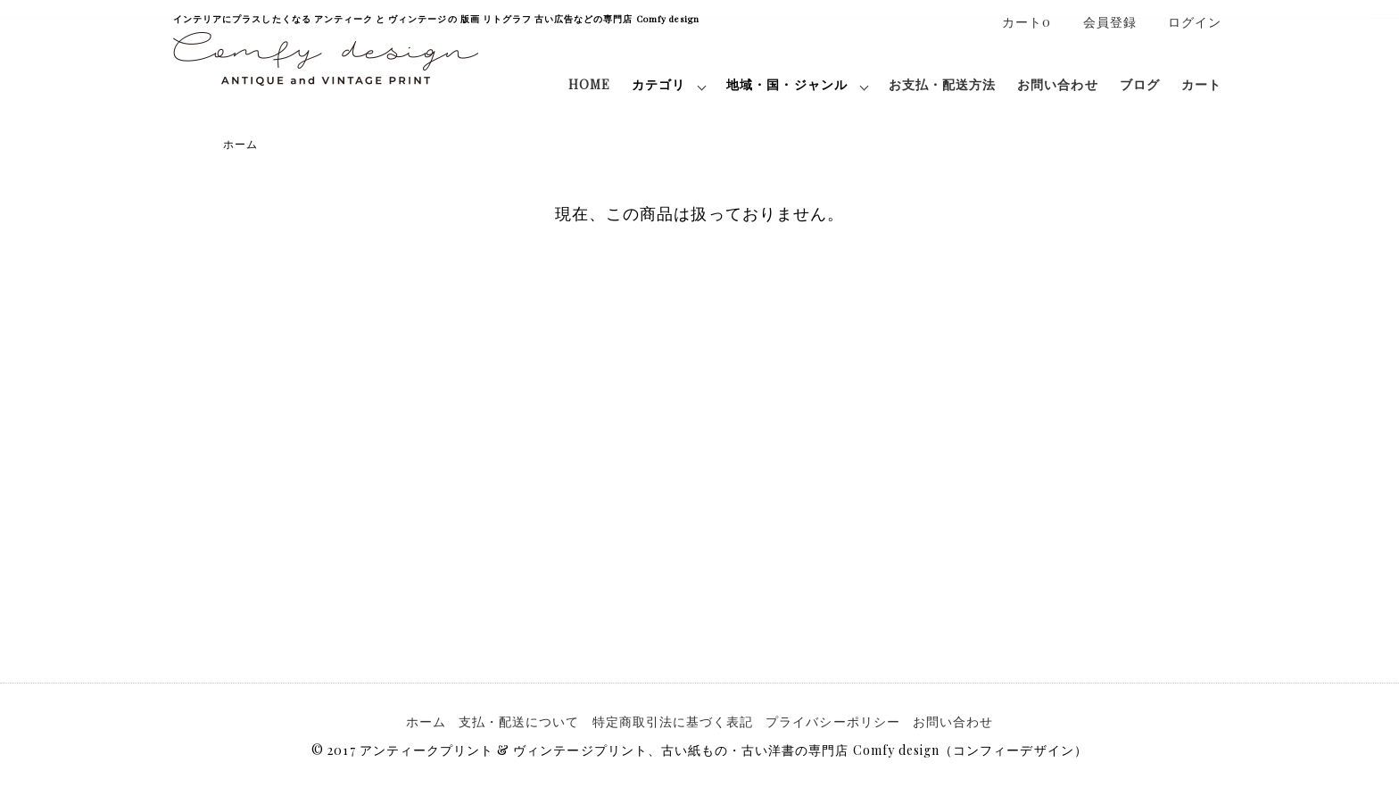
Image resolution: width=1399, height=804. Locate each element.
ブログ (1140, 84)
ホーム (240, 144)
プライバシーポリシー (833, 721)
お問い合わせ (1057, 84)
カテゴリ (658, 84)
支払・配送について (519, 721)
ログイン (1185, 21)
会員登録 (1100, 21)
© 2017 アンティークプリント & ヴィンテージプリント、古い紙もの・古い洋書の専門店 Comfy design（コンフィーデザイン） (699, 750)
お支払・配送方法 (942, 84)
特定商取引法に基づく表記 (673, 721)
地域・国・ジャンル (786, 84)
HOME (589, 84)
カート (1201, 84)
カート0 (1017, 21)
